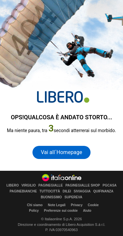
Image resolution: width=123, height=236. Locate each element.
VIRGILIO (28, 185)
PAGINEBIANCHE (23, 191)
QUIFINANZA (103, 191)
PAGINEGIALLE (50, 185)
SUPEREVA (73, 197)
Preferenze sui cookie (61, 210)
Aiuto (87, 210)
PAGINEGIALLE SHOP (82, 185)
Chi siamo (35, 205)
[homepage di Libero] (63, 97)
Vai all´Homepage (61, 152)
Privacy (77, 205)
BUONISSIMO (51, 197)
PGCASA (110, 185)
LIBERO (12, 185)
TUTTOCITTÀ (49, 191)
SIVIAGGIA (82, 191)
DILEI (67, 191)
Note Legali (57, 205)
